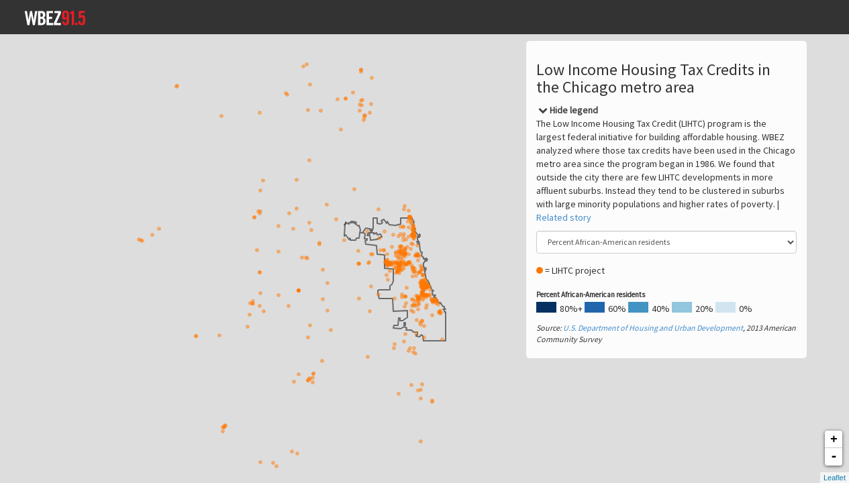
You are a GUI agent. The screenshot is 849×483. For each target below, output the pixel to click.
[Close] (568, 110)
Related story (563, 217)
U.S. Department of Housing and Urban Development (653, 328)
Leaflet (834, 478)
